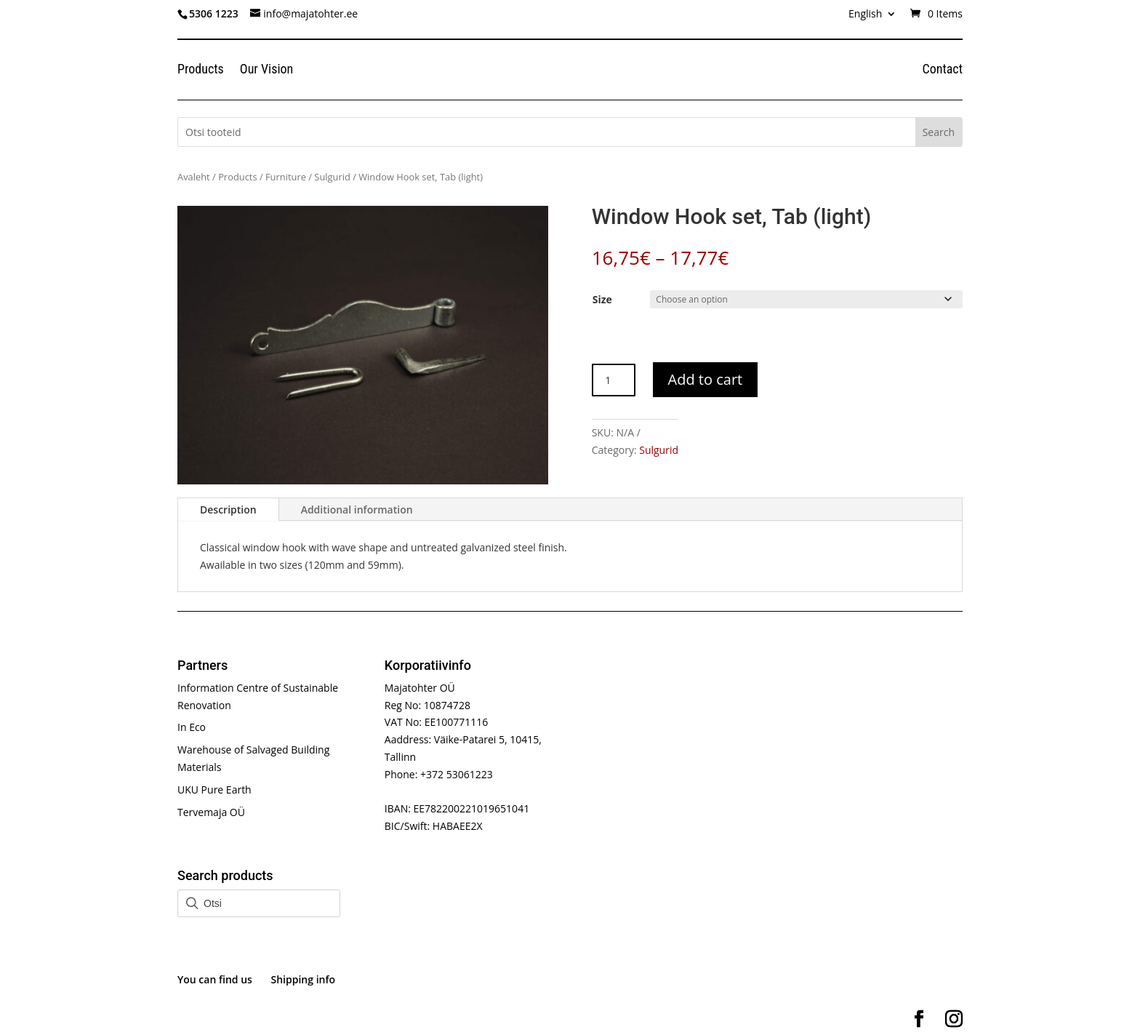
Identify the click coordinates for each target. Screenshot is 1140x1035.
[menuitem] (872, 18)
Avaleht (193, 176)
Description (228, 509)
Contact (942, 70)
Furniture (285, 176)
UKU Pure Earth (214, 789)
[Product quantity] (613, 380)
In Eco (191, 727)
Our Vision (266, 70)
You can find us (214, 979)
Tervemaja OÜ (211, 812)
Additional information (357, 509)
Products (200, 70)
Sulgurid (332, 176)
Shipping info (303, 979)
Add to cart (705, 379)
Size (602, 299)
